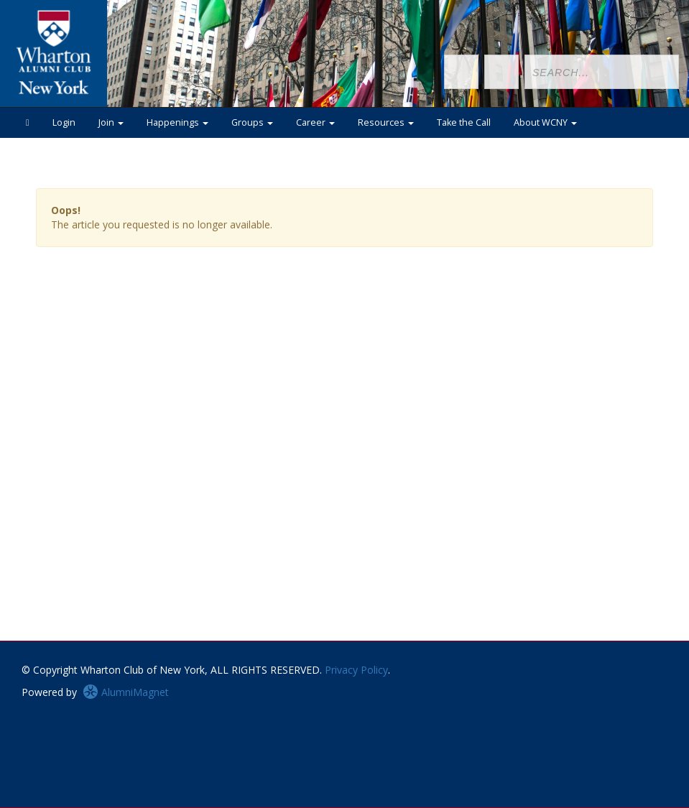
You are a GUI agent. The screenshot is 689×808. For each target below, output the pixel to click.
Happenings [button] (177, 122)
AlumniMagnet (126, 692)
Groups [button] (252, 122)
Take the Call (464, 122)
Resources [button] (386, 122)
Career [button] (315, 122)
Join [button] (111, 122)
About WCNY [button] (545, 122)
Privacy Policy (356, 670)
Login (63, 122)
